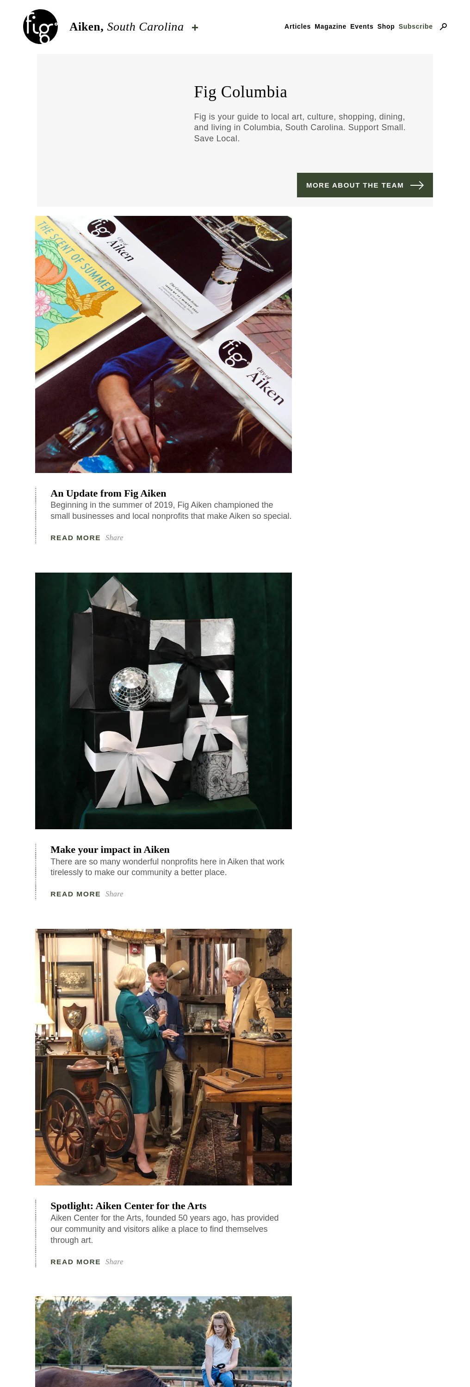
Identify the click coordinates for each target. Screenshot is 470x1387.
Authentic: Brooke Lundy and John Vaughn (243, 621)
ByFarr (350, 1333)
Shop (386, 26)
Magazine (330, 26)
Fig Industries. (268, 1344)
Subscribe (416, 26)
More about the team (355, 185)
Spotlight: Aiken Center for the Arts (372, 370)
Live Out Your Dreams (101, 865)
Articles (297, 26)
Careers (360, 1365)
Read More (78, 432)
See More (234, 1106)
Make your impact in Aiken (232, 370)
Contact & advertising (189, 1365)
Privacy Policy (292, 1365)
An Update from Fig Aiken (96, 370)
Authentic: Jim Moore (369, 865)
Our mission (94, 1365)
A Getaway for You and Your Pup (371, 621)
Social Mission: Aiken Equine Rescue (99, 621)
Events (361, 26)
